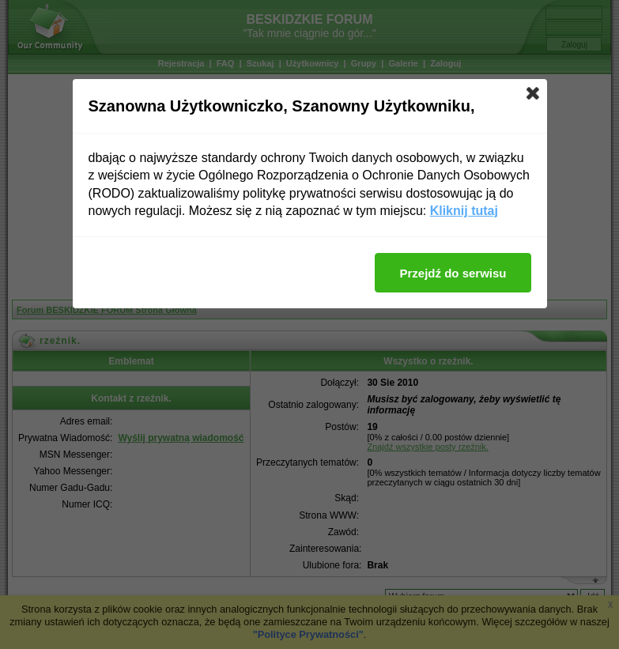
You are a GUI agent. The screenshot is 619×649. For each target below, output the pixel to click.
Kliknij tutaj (464, 210)
